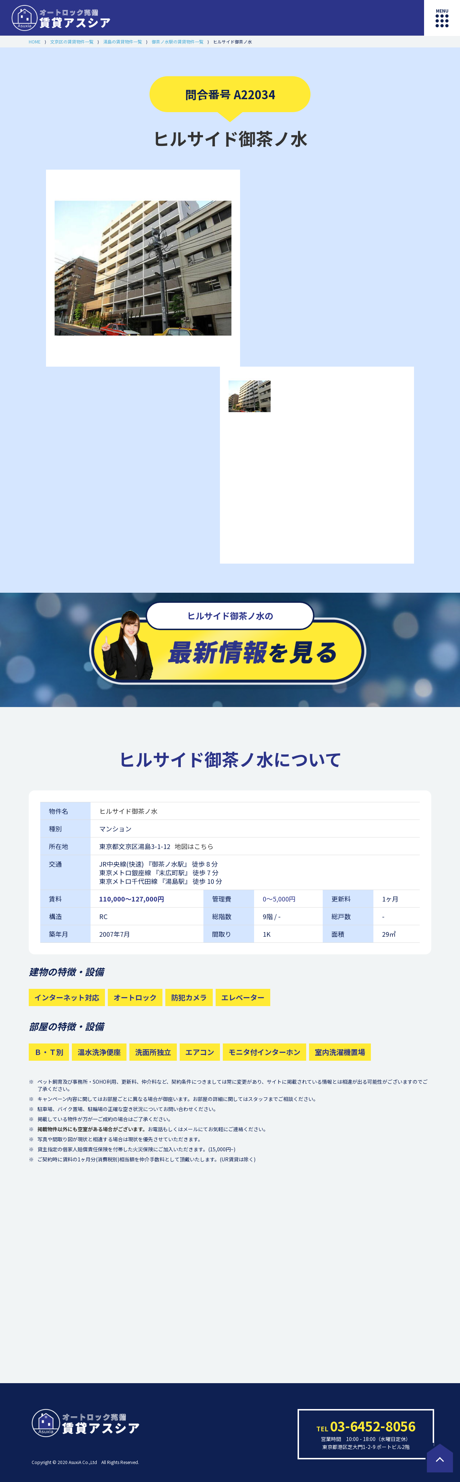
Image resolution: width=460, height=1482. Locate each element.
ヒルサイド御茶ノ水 (128, 811)
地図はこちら (194, 846)
